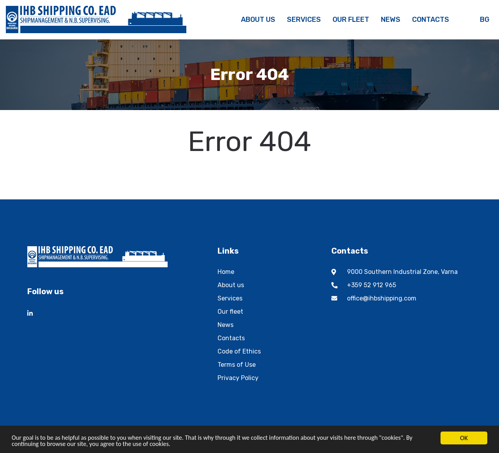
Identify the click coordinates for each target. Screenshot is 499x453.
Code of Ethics (239, 351)
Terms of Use (237, 364)
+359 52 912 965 (371, 285)
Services (230, 298)
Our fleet (230, 311)
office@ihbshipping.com (381, 298)
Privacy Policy (238, 378)
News (226, 325)
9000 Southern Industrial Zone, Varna (402, 271)
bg (484, 19)
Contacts (231, 338)
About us (231, 285)
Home (226, 271)
